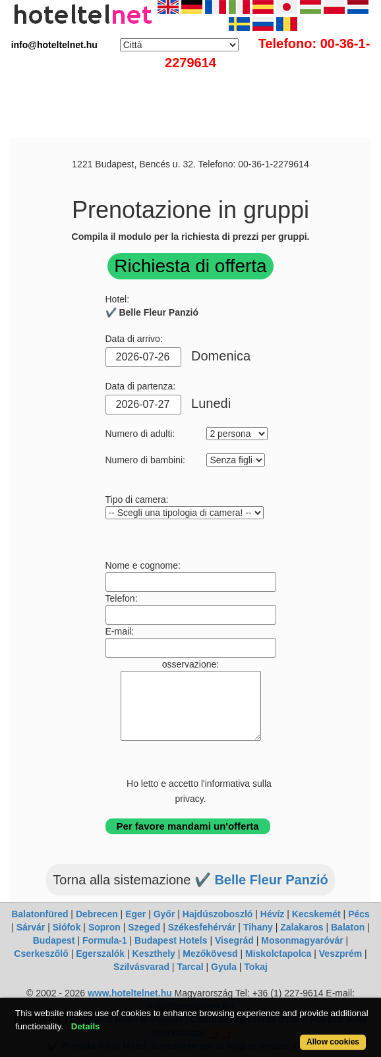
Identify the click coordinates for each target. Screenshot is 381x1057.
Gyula (224, 966)
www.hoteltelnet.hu (130, 993)
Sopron (104, 927)
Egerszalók (100, 953)
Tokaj (256, 966)
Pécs (359, 914)
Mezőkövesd (210, 953)
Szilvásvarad (141, 966)
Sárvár (30, 927)
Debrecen (97, 914)
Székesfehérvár (202, 927)
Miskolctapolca (278, 953)
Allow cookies (333, 1041)
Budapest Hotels (170, 940)
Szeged (144, 927)
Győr (164, 914)
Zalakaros (301, 927)
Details (85, 1026)
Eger (135, 914)
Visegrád (234, 940)
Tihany (258, 927)
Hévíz (272, 914)
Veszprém (340, 953)
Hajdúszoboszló (218, 914)
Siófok (67, 927)
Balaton (348, 927)
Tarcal (190, 966)
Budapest (54, 940)
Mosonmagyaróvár (302, 940)
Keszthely (153, 953)
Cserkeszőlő (41, 953)
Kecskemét (316, 914)
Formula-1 (104, 940)
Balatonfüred (39, 914)
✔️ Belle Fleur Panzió (261, 879)
